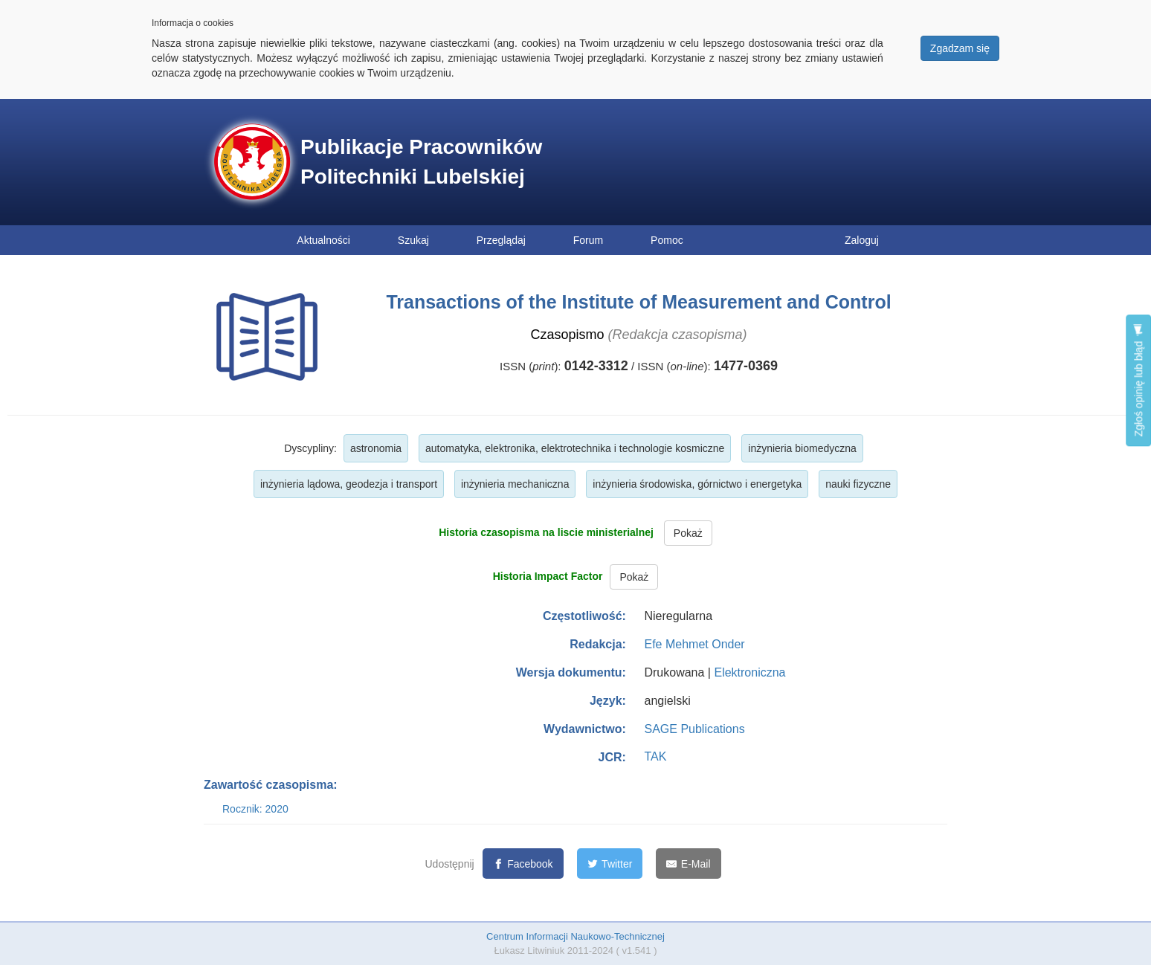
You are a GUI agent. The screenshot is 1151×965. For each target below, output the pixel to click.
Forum (588, 240)
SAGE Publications (694, 729)
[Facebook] (523, 863)
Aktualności (323, 240)
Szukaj (413, 240)
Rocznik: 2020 (255, 809)
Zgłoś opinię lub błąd (1138, 380)
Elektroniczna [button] (749, 672)
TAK (655, 756)
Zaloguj (862, 240)
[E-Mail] (688, 863)
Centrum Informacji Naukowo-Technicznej (575, 936)
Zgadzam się (960, 48)
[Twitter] (610, 863)
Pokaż (688, 533)
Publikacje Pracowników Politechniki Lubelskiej (421, 161)
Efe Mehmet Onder (694, 644)
